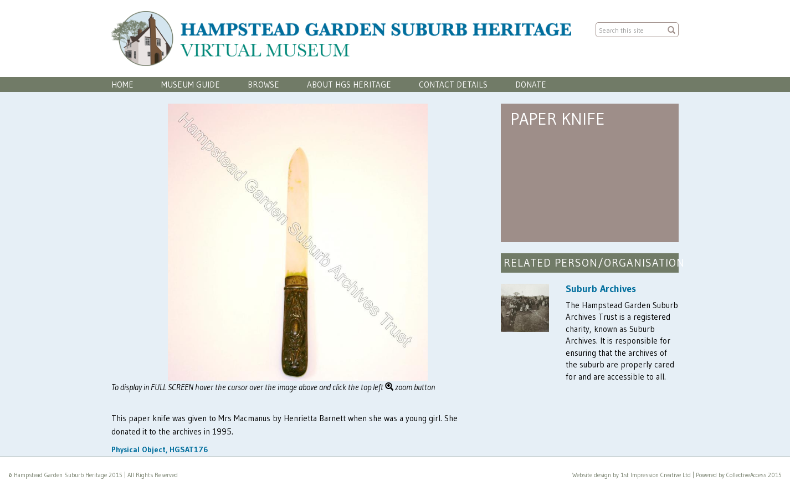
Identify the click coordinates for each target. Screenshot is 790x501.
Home (122, 84)
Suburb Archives (601, 289)
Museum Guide (190, 84)
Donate (530, 84)
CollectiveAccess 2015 (754, 475)
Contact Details (453, 84)
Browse (263, 84)
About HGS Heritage (349, 84)
